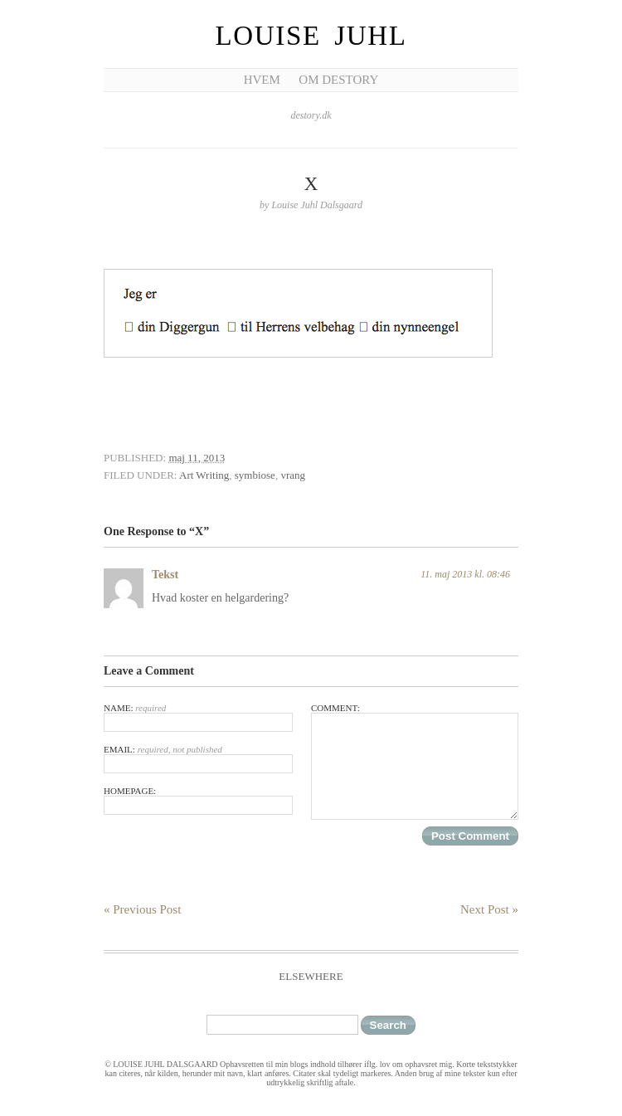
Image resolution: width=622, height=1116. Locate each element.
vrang (292, 475)
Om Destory (338, 79)
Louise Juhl (311, 36)
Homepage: (198, 800)
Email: (198, 758)
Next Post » (489, 909)
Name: (198, 717)
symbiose (255, 475)
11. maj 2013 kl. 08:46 (465, 574)
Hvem (262, 79)
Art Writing (204, 475)
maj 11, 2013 (196, 457)
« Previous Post (142, 909)
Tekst (165, 574)
